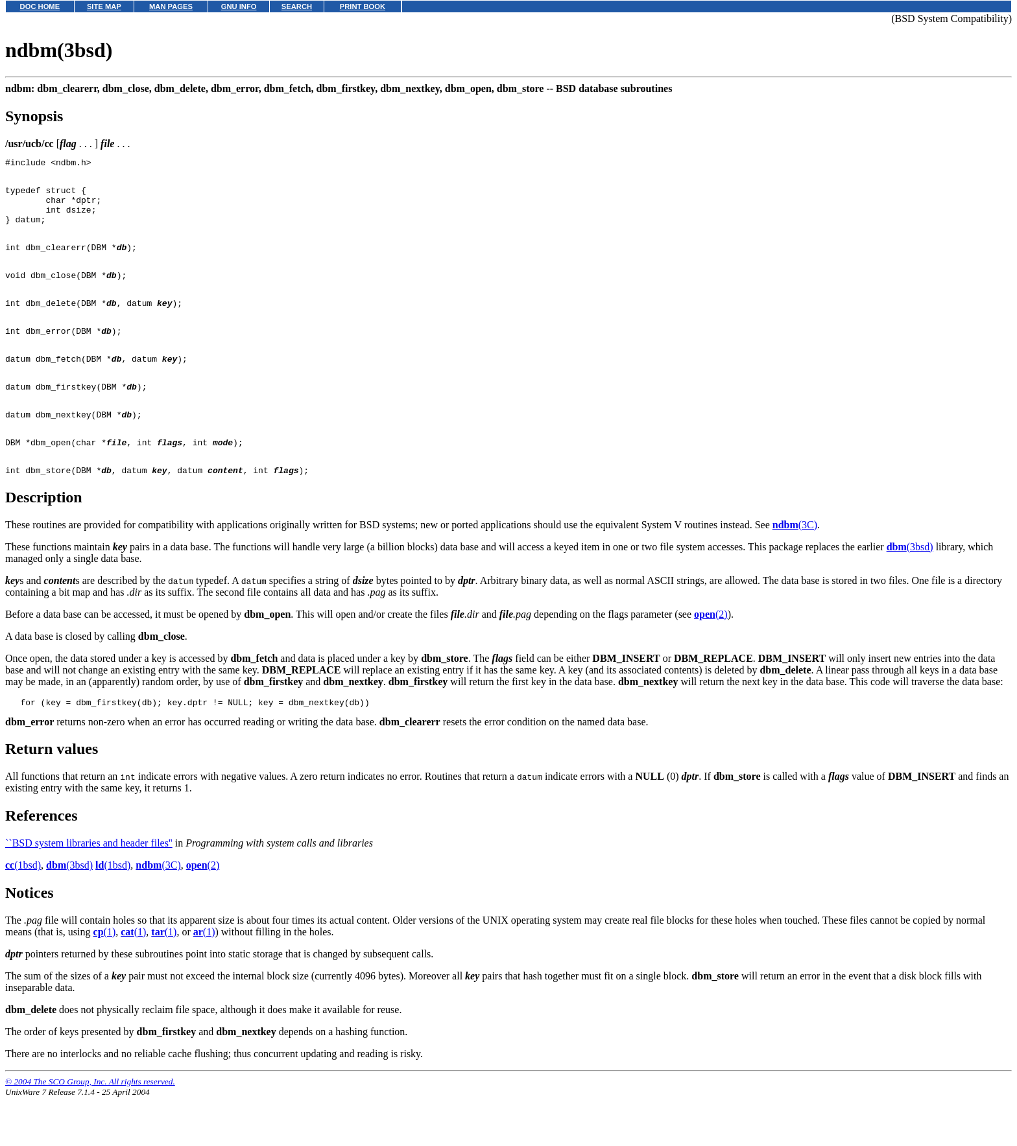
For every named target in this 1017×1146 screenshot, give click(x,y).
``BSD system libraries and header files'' (89, 891)
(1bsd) (23, 913)
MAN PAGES (171, 6)
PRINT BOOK (362, 6)
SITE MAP (104, 6)
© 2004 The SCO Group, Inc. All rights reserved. (90, 1130)
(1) (104, 980)
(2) (711, 660)
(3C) (794, 571)
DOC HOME (40, 6)
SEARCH (296, 6)
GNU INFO (239, 6)
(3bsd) (910, 593)
